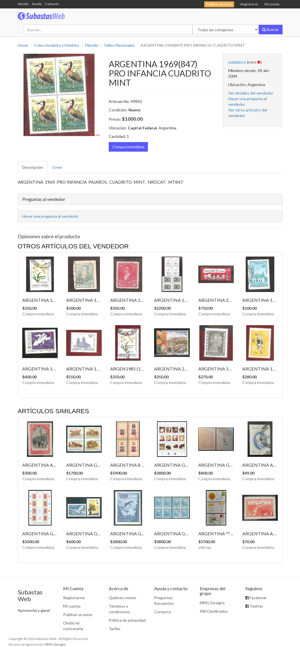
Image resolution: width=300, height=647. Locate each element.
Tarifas (115, 628)
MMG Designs (212, 602)
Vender (23, 4)
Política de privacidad (127, 620)
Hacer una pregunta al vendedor (50, 216)
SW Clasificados (214, 611)
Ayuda (37, 4)
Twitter (254, 606)
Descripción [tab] (32, 167)
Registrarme (74, 597)
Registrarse (249, 4)
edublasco (237, 62)
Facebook (255, 597)
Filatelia (91, 45)
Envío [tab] (57, 167)
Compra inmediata (128, 146)
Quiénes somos (122, 597)
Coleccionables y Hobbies (56, 45)
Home (23, 45)
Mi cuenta (272, 4)
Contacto (52, 4)
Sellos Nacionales (119, 45)
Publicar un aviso (77, 614)
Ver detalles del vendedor (250, 93)
